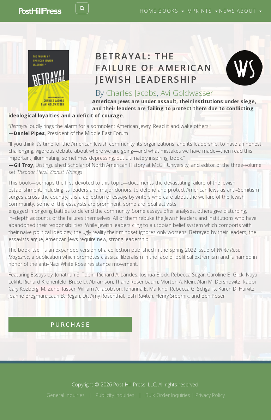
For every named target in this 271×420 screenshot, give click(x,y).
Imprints (202, 10)
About (249, 10)
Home (148, 10)
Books (171, 10)
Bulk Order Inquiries (167, 395)
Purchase (70, 324)
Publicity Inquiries (115, 395)
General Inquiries (66, 395)
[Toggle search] (82, 8)
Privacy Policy (210, 395)
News (227, 10)
